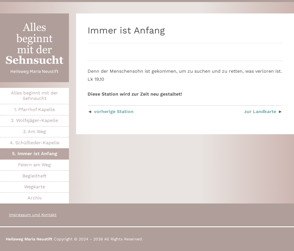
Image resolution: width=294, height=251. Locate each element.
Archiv (35, 198)
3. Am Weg (34, 131)
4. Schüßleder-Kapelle (34, 142)
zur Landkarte (260, 111)
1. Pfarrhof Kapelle (34, 109)
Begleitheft (34, 176)
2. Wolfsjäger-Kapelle (34, 120)
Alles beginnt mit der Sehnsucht (34, 95)
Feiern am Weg (34, 164)
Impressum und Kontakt (33, 214)
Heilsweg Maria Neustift (29, 239)
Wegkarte (34, 186)
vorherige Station (114, 111)
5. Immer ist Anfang (34, 153)
